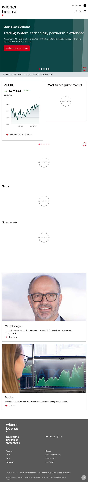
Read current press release (17, 48)
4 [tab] (46, 69)
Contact (48, 451)
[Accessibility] (85, 5)
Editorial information (53, 455)
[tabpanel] (44, 45)
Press (8, 455)
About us (9, 451)
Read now (13, 337)
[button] (84, 69)
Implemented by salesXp (47, 477)
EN (80, 5)
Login (76, 11)
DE (73, 5)
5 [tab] (49, 69)
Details (12, 405)
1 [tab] (39, 69)
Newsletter (9, 462)
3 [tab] (44, 69)
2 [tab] (41, 69)
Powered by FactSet (31, 477)
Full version (50, 462)
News (8, 458)
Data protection (51, 458)
